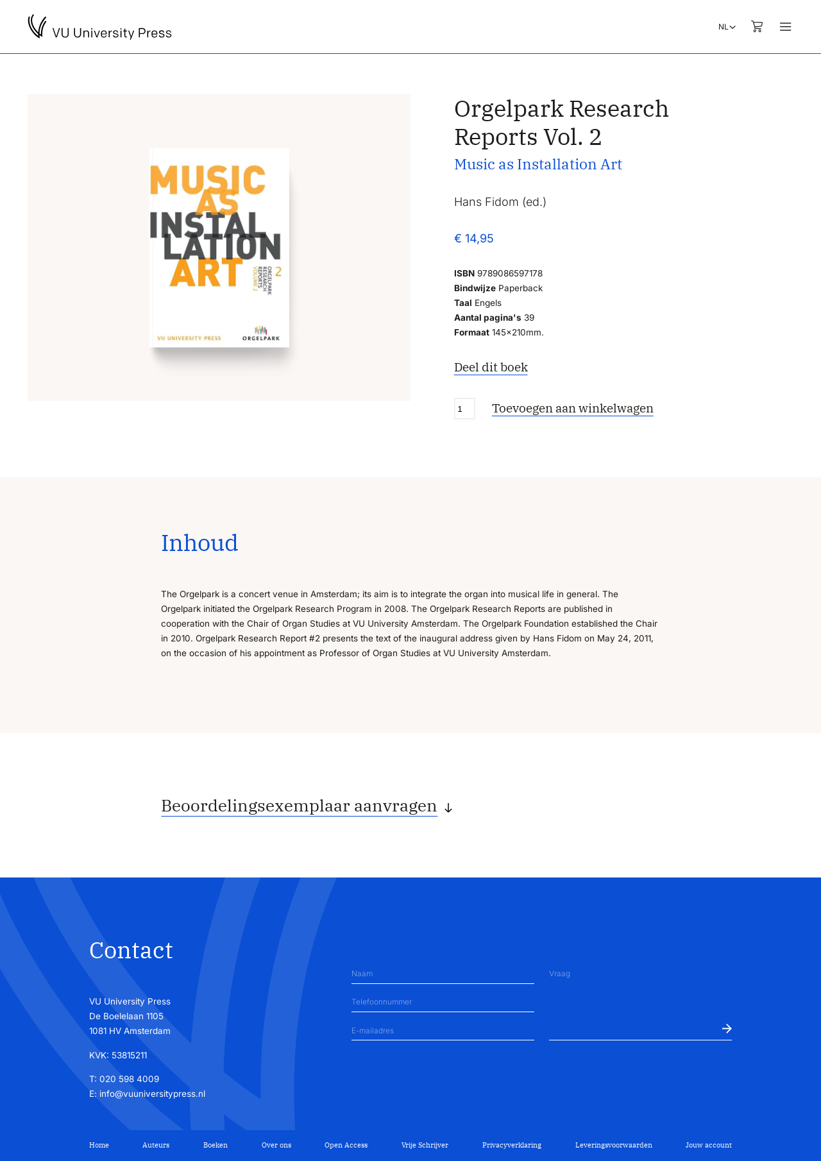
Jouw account (709, 1144)
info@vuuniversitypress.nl (152, 1094)
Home (99, 1144)
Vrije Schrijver (425, 1144)
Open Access (346, 1144)
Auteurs (155, 1144)
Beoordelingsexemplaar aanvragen (299, 805)
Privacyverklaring (511, 1144)
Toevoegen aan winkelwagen (573, 408)
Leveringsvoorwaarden (613, 1144)
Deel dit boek (491, 367)
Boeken (215, 1144)
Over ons (276, 1144)
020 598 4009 (129, 1079)
